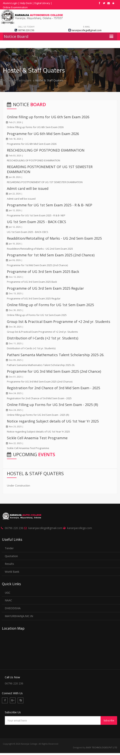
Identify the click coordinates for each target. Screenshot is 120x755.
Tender (9, 548)
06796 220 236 (14, 528)
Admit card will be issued (27, 188)
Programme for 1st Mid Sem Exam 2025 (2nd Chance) (50, 255)
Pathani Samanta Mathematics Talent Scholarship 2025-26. (55, 354)
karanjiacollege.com (79, 528)
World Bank (12, 571)
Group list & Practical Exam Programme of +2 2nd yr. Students (58, 321)
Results (9, 564)
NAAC (8, 600)
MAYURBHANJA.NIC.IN (19, 616)
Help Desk (26, 3)
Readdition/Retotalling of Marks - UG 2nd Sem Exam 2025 (54, 238)
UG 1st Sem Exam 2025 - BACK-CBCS (36, 221)
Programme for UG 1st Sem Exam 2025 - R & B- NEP (49, 205)
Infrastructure (22, 80)
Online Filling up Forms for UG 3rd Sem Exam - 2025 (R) (52, 404)
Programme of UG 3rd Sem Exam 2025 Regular (45, 288)
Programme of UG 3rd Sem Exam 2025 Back (43, 271)
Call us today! (26, 26)
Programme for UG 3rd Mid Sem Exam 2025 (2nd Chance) (54, 371)
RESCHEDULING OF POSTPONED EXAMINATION (45, 150)
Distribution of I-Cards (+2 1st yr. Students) (42, 338)
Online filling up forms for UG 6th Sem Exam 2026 (48, 117)
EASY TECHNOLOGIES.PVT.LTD (101, 747)
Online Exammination (15, 7)
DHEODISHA (13, 608)
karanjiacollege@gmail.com (45, 528)
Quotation (11, 556)
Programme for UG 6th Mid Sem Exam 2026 (43, 133)
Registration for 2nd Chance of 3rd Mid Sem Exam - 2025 (53, 388)
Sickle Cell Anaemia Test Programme (37, 438)
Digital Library (42, 3)
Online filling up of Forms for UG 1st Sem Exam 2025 (50, 304)
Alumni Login (10, 3)
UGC (7, 592)
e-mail (86, 26)
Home (7, 80)
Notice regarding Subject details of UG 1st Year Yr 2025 (53, 421)
